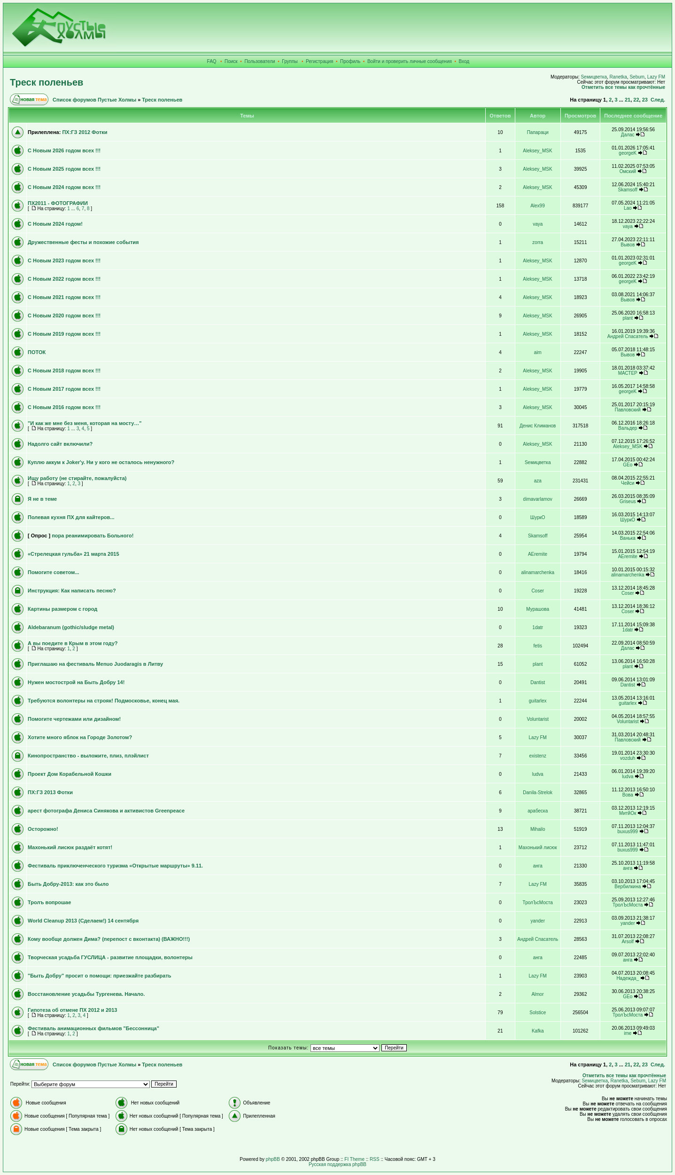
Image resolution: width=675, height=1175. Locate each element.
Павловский (628, 409)
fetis (538, 645)
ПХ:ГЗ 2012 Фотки (84, 132)
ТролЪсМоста (538, 902)
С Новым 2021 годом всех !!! (64, 297)
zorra (537, 242)
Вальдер (627, 428)
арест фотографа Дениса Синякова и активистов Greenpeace (106, 810)
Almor (537, 994)
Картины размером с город (62, 609)
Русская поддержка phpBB (337, 1164)
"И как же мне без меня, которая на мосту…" (85, 423)
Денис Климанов (538, 425)
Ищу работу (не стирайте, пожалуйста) (77, 478)
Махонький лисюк (538, 847)
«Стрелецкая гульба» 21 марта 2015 (73, 554)
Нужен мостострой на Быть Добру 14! (76, 682)
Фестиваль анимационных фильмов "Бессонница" (93, 1028)
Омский (628, 171)
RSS (375, 1159)
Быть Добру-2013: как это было (68, 884)
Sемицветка (594, 76)
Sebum (636, 76)
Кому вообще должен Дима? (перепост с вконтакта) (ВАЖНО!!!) (109, 939)
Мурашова (537, 609)
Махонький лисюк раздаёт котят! (70, 847)
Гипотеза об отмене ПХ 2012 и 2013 (72, 1010)
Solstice (537, 1012)
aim (538, 352)
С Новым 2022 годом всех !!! (64, 279)
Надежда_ (627, 978)
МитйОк (627, 813)
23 (645, 100)
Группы (289, 61)
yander (537, 920)
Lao (628, 208)
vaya (538, 224)
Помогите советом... (53, 572)
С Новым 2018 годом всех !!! (64, 370)
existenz (537, 755)
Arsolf (627, 941)
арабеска (538, 810)
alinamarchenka (537, 572)
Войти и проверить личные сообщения (409, 61)
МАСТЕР (627, 373)
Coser (537, 590)
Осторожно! (43, 829)
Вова (627, 794)
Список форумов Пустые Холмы (94, 100)
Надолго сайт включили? (60, 444)
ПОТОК (37, 352)
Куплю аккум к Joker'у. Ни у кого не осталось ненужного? (101, 462)
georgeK (627, 153)
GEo (627, 464)
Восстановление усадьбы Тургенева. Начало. (86, 994)
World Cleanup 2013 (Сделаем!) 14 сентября (83, 920)
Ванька (628, 538)
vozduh (627, 758)
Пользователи (259, 61)
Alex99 (537, 205)
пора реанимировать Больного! (92, 535)
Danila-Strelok (537, 792)
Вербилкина (627, 886)
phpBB (273, 1159)
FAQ (212, 61)
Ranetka (618, 76)
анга (538, 865)
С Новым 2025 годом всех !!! (64, 169)
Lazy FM (656, 76)
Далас (628, 134)
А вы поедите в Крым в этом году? (73, 643)
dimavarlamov (537, 499)
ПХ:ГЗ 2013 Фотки (50, 792)
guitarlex (538, 700)
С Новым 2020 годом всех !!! (64, 315)
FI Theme (354, 1159)
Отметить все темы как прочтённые (623, 87)
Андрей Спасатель (627, 336)
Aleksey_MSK (537, 150)
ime (627, 1033)
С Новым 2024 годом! (55, 224)
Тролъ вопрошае (49, 902)
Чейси (627, 483)
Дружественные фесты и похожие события (83, 242)
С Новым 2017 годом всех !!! (64, 389)
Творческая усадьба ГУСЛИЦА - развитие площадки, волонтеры (110, 957)
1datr (537, 627)
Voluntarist (538, 719)
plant (627, 318)
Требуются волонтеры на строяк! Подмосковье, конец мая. (103, 700)
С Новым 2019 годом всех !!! (64, 334)
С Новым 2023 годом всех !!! (64, 260)
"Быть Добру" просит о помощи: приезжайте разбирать (99, 975)
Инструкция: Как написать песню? (72, 590)
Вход (464, 61)
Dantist (537, 682)
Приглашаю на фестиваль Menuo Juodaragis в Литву (95, 664)
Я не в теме (42, 499)
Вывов (628, 244)
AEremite (537, 554)
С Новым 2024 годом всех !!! (64, 187)
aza (538, 480)
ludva (537, 774)
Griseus (628, 501)
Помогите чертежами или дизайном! (74, 719)
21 (627, 100)
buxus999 (628, 831)
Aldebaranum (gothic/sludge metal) (71, 627)
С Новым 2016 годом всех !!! (64, 407)
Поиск (231, 61)
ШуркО (537, 517)
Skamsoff (627, 189)
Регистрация (319, 61)
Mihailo (537, 829)
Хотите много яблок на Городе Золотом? (80, 737)
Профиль (350, 61)
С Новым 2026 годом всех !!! (64, 150)
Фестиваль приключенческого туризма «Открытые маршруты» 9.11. (115, 865)
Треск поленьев (46, 82)
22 (636, 100)
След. (658, 100)
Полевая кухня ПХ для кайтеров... (71, 517)
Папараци (538, 132)
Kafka (538, 1030)
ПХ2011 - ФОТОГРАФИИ (58, 203)
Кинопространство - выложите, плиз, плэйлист (88, 755)
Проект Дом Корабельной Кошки (69, 774)
